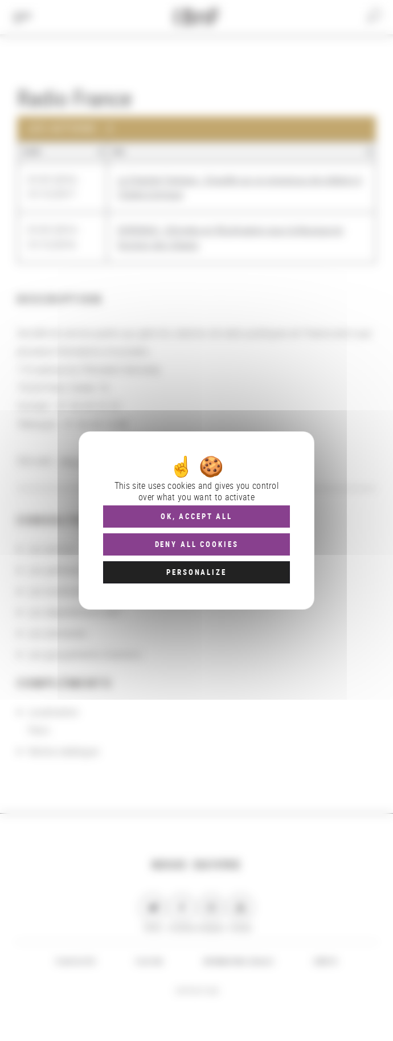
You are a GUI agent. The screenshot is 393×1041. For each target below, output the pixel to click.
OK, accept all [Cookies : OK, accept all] (196, 516)
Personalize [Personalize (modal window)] (196, 572)
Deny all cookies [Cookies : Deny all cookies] (197, 544)
